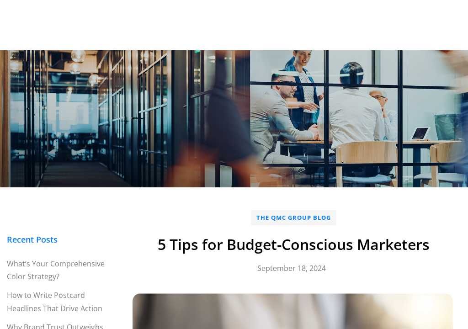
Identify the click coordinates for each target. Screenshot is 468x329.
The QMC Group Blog (293, 217)
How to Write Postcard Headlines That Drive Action (54, 301)
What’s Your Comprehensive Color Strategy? (56, 270)
